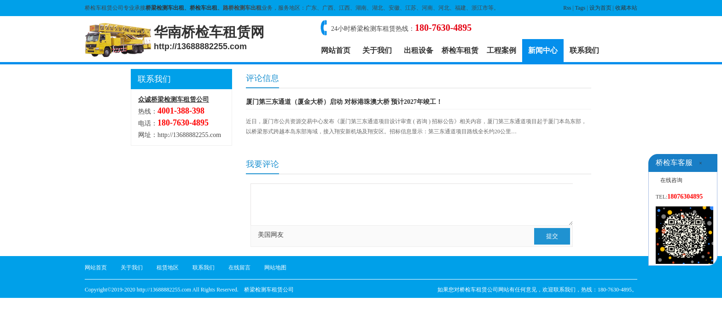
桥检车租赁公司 (479, 289)
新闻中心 (543, 50)
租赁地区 (168, 267)
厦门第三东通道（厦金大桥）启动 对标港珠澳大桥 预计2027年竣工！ (344, 101)
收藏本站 (626, 8)
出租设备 (418, 50)
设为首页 (600, 8)
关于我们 (377, 50)
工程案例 (501, 50)
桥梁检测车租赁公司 (269, 289)
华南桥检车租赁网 (209, 37)
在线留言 (239, 267)
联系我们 (584, 50)
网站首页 (335, 50)
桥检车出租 (203, 8)
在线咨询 (671, 180)
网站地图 (275, 267)
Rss (567, 8)
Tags (580, 8)
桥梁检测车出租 (165, 8)
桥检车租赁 (460, 50)
